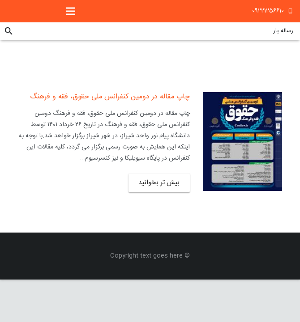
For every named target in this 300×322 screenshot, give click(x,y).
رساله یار (283, 31)
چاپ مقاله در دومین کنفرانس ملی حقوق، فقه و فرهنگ (110, 97)
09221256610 (268, 11)
